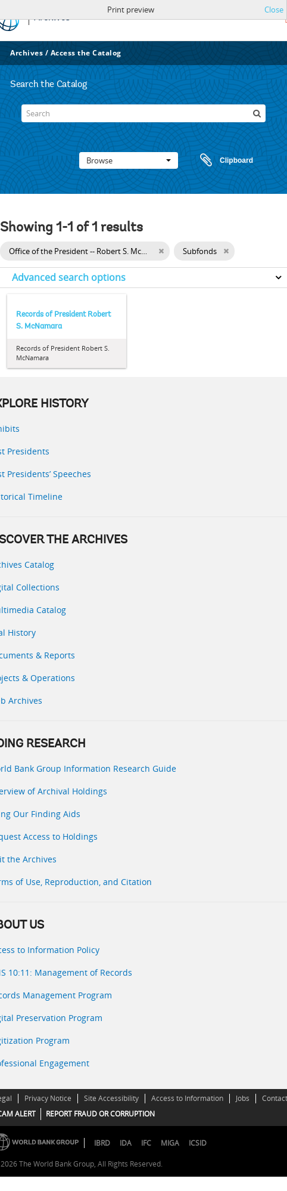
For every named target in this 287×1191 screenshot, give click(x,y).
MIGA (170, 1143)
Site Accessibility (111, 1098)
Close (273, 9)
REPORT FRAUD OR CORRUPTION (100, 1114)
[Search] (143, 113)
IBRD (102, 1143)
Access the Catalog (86, 53)
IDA (126, 1143)
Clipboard (221, 160)
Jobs (242, 1098)
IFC (146, 1143)
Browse (128, 160)
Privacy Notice (47, 1098)
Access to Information (187, 1098)
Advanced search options (69, 277)
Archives (26, 53)
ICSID (198, 1143)
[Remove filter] (161, 251)
